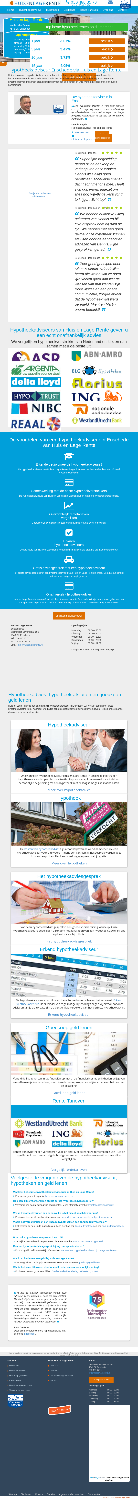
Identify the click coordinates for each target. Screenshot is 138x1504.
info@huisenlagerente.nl (84, 139)
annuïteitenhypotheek (113, 1226)
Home (10, 9)
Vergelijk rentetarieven (69, 1169)
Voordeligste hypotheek (19, 1390)
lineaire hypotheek (84, 1226)
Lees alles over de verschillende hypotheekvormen (86, 1217)
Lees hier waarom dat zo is (59, 1196)
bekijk (107, 41)
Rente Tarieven (89, 9)
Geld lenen (69, 9)
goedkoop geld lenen (89, 1262)
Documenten (93, 1494)
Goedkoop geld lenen (69, 1093)
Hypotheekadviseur (30, 9)
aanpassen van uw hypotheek (88, 1241)
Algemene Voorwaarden (71, 1494)
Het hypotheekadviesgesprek (69, 941)
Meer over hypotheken (69, 863)
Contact (122, 9)
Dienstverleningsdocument (61, 1375)
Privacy (39, 1494)
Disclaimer (26, 1494)
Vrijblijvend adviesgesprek (102, 136)
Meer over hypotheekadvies (69, 790)
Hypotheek (52, 9)
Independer (29, 1333)
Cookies (51, 1494)
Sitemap (12, 1494)
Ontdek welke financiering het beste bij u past (75, 1271)
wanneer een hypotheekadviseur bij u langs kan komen (89, 1250)
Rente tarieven (15, 1380)
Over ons (108, 9)
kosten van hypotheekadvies (42, 849)
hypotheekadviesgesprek (101, 1205)
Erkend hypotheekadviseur (69, 1014)
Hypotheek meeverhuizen (20, 1385)
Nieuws (53, 1380)
